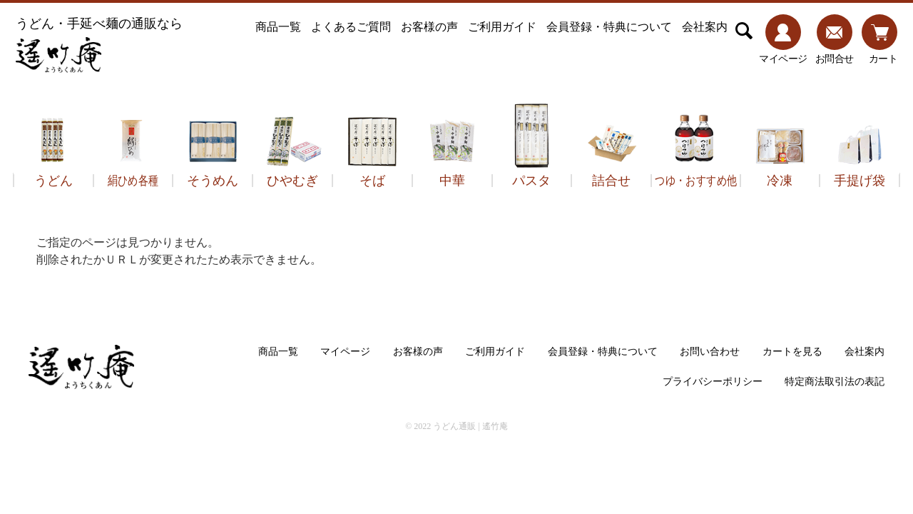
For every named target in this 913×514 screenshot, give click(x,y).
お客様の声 (429, 27)
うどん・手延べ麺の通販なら (99, 44)
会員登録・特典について (609, 27)
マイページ (345, 351)
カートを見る (792, 351)
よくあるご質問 (351, 27)
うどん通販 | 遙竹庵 (470, 426)
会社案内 (705, 27)
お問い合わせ (710, 351)
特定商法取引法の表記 (834, 381)
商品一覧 (278, 27)
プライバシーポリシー (712, 381)
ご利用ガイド (502, 27)
